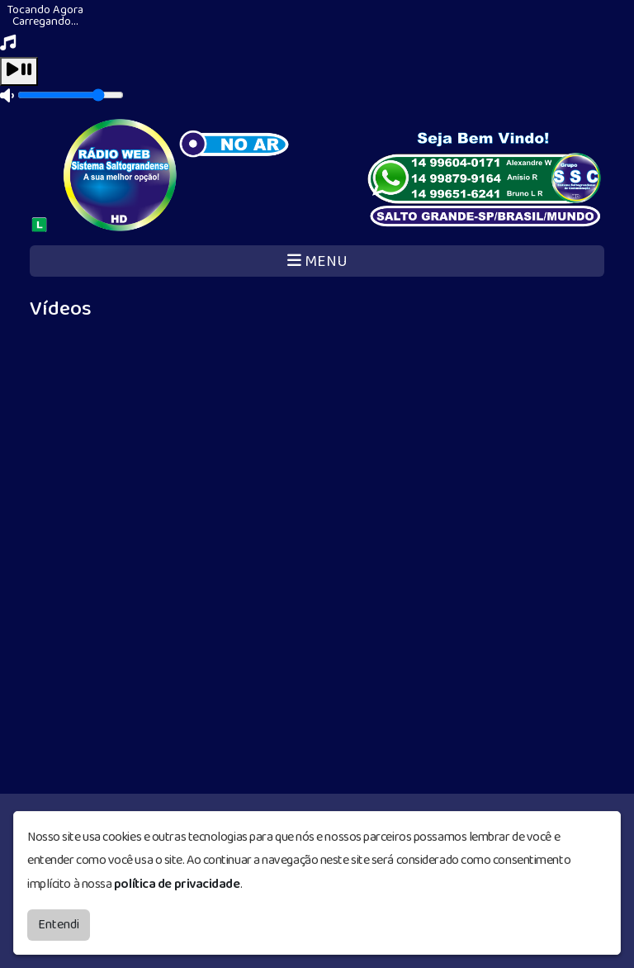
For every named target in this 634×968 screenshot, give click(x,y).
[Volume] (70, 95)
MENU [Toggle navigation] (317, 261)
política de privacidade (177, 884)
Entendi (58, 924)
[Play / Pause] (19, 71)
